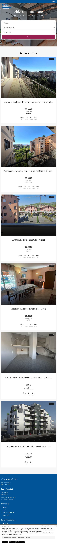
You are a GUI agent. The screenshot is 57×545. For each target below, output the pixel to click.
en (54, 1)
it (51, 1)
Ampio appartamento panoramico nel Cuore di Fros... (28, 170)
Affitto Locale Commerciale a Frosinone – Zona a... (28, 377)
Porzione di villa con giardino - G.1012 (28, 308)
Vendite (5, 507)
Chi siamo (5, 523)
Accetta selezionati (20, 541)
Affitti (4, 510)
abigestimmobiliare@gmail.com (8, 497)
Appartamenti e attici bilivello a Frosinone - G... (28, 446)
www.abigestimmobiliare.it (7, 499)
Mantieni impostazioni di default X (48, 526)
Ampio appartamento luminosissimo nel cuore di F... (28, 102)
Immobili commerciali (8, 512)
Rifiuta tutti (11, 541)
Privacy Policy (18, 534)
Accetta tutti (5, 541)
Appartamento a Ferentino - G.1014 (28, 239)
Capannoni (5, 515)
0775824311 (5, 492)
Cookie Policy (10, 534)
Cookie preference (48, 532)
